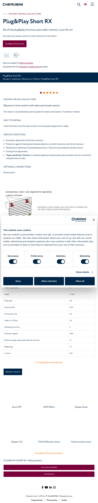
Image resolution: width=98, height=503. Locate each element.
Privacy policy (52, 500)
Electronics (27, 79)
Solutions (16, 79)
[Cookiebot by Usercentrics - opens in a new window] (73, 220)
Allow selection (49, 281)
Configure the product (14, 43)
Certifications (49, 474)
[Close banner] (94, 220)
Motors (36, 79)
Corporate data (37, 500)
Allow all (79, 281)
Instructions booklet (49, 467)
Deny (18, 281)
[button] (41, 93)
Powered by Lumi (66, 496)
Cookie (64, 500)
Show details (82, 272)
